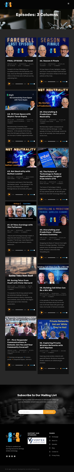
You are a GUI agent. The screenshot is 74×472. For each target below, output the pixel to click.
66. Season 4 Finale (49, 61)
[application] (20, 83)
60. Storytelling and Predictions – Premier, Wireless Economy (51, 232)
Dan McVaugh (22, 64)
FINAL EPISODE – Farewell (20, 61)
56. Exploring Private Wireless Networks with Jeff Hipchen (51, 345)
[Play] (9, 83)
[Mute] (28, 84)
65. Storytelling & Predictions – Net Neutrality (48, 114)
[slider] (32, 85)
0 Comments (26, 65)
